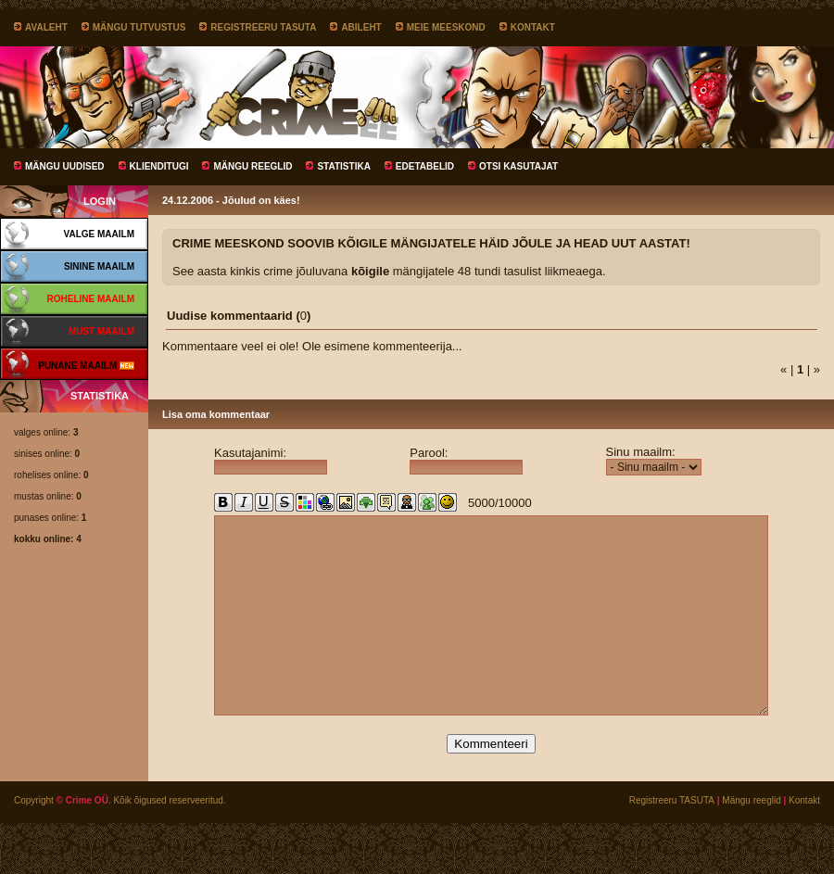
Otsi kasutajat (518, 166)
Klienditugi (159, 166)
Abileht (361, 27)
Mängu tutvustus (139, 27)
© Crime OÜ (82, 842)
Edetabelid (425, 166)
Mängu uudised (65, 166)
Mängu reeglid (252, 166)
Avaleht (46, 27)
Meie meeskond (446, 27)
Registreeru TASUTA (263, 27)
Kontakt (533, 27)
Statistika (343, 166)
